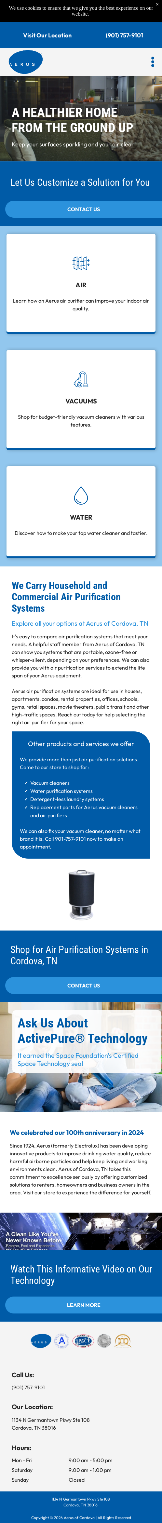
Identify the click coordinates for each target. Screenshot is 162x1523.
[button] (152, 62)
